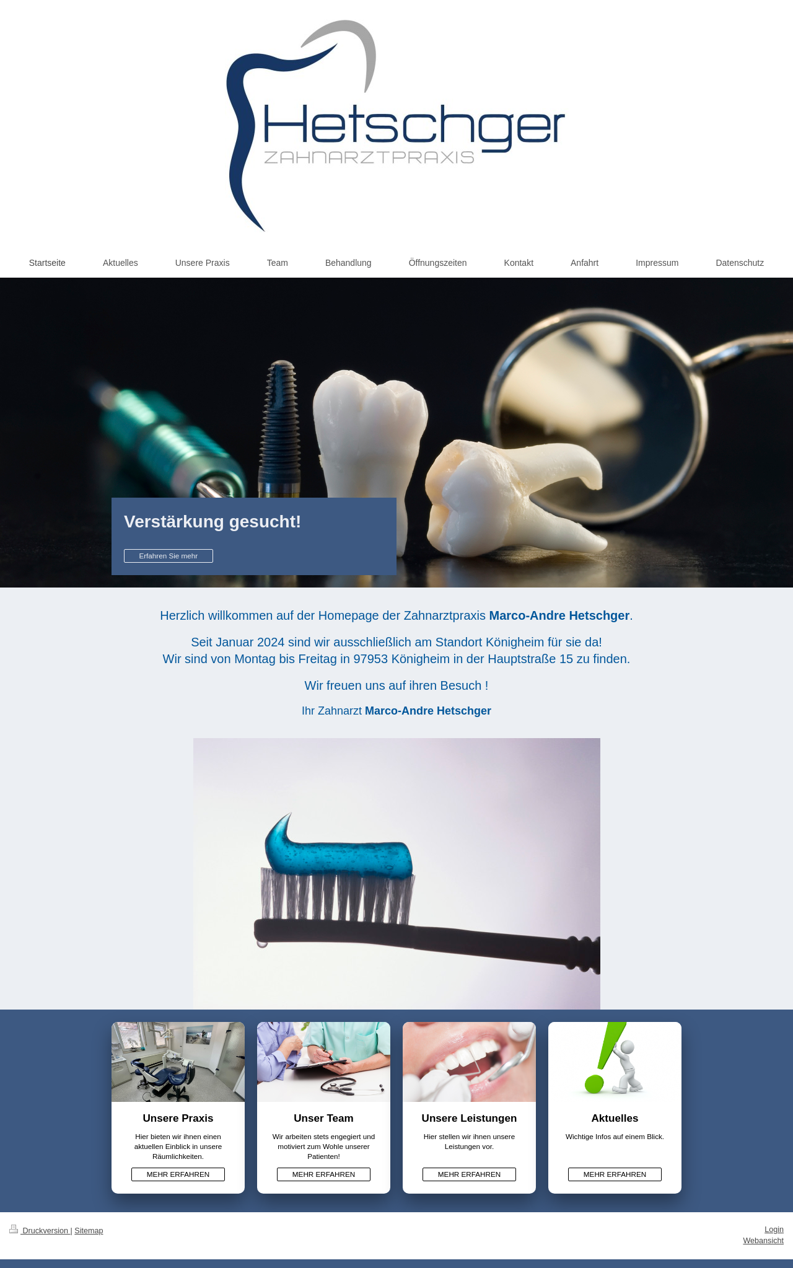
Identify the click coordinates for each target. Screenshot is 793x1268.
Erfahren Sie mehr (168, 556)
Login (774, 1229)
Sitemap (88, 1230)
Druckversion (39, 1230)
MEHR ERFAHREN (178, 1174)
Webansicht (763, 1240)
